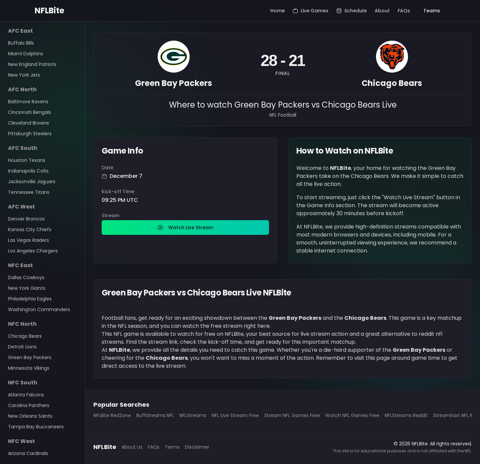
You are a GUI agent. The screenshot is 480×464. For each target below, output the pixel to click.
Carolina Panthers (28, 405)
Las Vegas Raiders (28, 240)
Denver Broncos (26, 219)
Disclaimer (197, 447)
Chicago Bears (25, 336)
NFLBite (49, 10)
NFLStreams (192, 415)
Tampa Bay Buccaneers (36, 426)
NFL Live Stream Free (235, 415)
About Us (132, 447)
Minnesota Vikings (28, 368)
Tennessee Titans (28, 192)
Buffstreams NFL (155, 415)
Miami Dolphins (25, 53)
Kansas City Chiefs (29, 229)
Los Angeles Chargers (33, 250)
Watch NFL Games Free (352, 415)
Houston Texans (26, 160)
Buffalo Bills (21, 43)
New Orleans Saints (30, 416)
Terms (172, 447)
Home (277, 10)
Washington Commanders (39, 309)
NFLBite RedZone (112, 415)
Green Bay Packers (29, 357)
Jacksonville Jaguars (31, 181)
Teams (431, 10)
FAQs (404, 10)
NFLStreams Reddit (406, 415)
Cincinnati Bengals (29, 112)
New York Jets (24, 75)
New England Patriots (32, 64)
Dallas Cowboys (26, 277)
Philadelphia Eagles (30, 298)
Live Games (310, 10)
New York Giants (26, 288)
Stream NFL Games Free (292, 415)
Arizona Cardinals (28, 453)
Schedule (351, 10)
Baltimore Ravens (28, 101)
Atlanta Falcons (26, 394)
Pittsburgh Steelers (30, 133)
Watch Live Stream (185, 227)
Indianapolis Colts (28, 171)
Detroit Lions (22, 346)
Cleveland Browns (28, 123)
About (382, 10)
